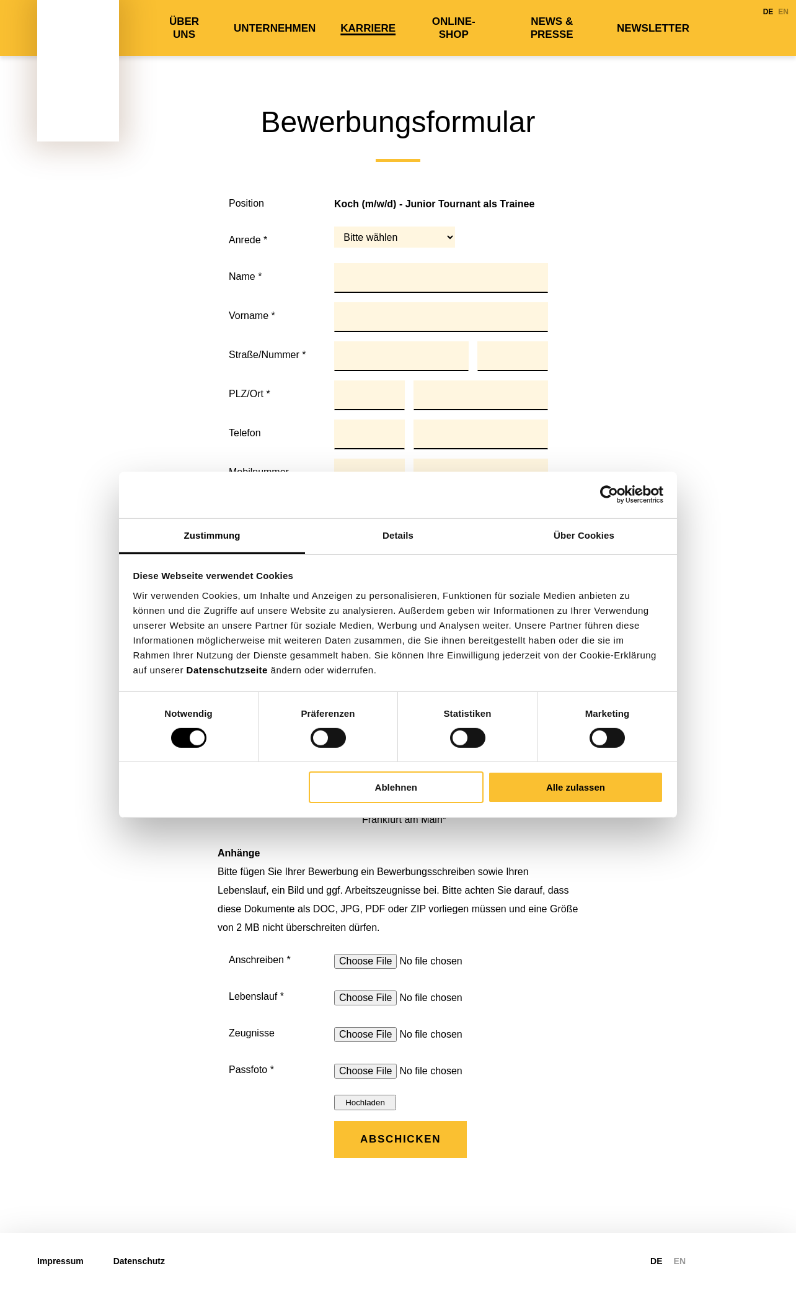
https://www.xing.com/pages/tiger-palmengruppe (751, 1260)
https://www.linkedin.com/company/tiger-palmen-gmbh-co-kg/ (725, 1261)
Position (246, 203)
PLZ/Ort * (249, 393)
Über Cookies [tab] (584, 534)
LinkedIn (719, 28)
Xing (741, 28)
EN (783, 11)
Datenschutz (139, 1261)
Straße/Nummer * (267, 354)
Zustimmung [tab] (212, 534)
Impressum (60, 1261)
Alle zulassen (575, 787)
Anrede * (248, 240)
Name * (245, 276)
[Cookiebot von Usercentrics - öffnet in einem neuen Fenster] (609, 494)
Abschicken (400, 1139)
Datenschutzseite (227, 669)
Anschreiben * (260, 959)
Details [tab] (398, 534)
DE (768, 11)
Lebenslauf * (256, 996)
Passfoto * (251, 1069)
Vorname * (252, 315)
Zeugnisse (252, 1033)
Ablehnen (396, 787)
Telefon (245, 433)
